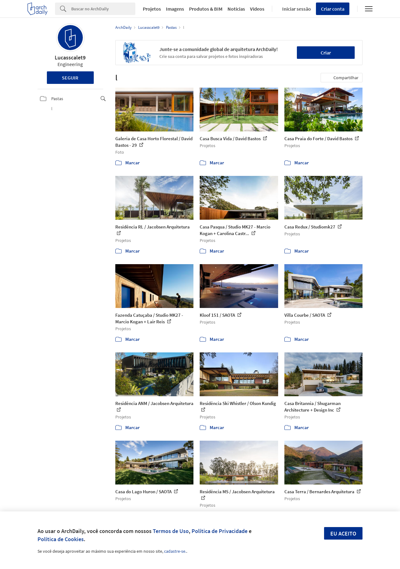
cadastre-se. (175, 551)
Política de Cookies (61, 539)
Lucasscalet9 (70, 57)
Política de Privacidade (220, 531)
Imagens (175, 8)
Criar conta (332, 9)
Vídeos (257, 8)
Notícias (236, 8)
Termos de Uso (171, 531)
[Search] (103, 9)
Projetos (152, 8)
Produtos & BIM (205, 8)
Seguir (70, 77)
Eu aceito (343, 533)
